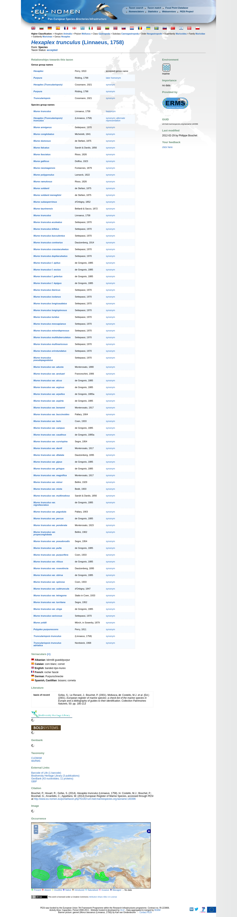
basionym (111, 111)
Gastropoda (104, 34)
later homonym (113, 78)
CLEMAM (36, 758)
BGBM (157, 910)
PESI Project (186, 11)
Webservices (169, 11)
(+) (48, 654)
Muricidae (200, 34)
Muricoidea (181, 34)
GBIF (34, 781)
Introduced (79, 890)
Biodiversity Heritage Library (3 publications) (55, 775)
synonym (110, 84)
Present (37, 890)
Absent (48, 890)
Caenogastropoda (130, 34)
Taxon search (136, 8)
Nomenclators (136, 11)
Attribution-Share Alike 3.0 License (103, 897)
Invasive (105, 890)
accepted (52, 50)
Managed (117, 890)
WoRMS (35, 761)
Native (68, 890)
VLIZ (122, 910)
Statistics (153, 11)
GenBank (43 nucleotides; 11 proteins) (52, 778)
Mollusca (86, 34)
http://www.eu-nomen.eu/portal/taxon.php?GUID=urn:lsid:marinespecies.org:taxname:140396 (85, 798)
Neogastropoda (154, 34)
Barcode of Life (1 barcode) (46, 772)
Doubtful (58, 890)
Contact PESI (145, 912)
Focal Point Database (176, 8)
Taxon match (154, 8)
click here (167, 147)
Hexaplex (65, 37)
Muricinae (47, 37)
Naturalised (93, 890)
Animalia (67, 34)
